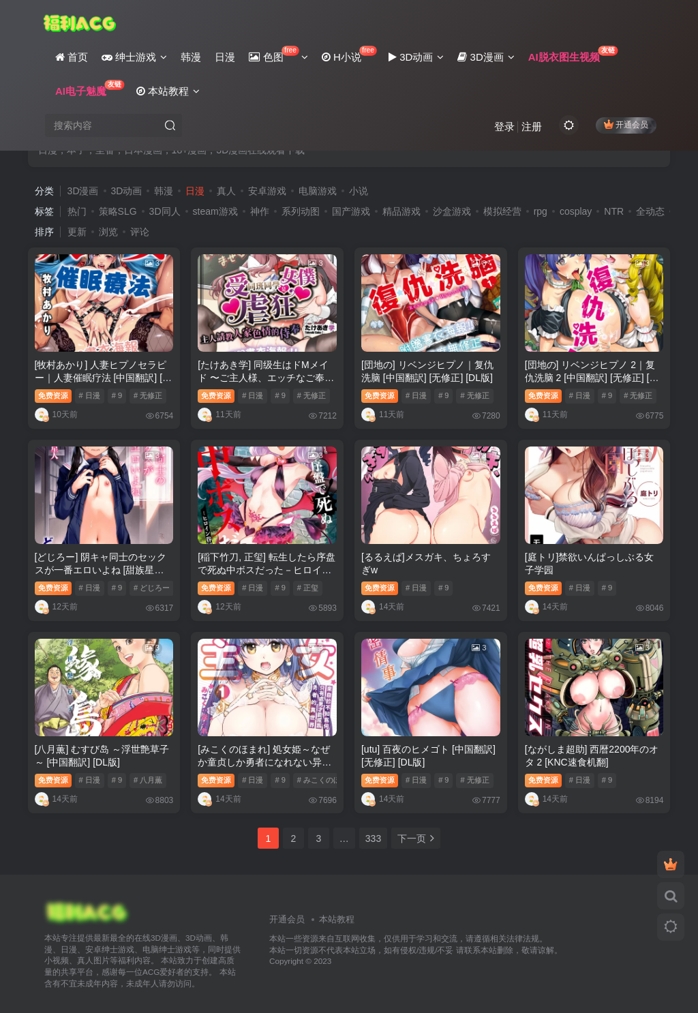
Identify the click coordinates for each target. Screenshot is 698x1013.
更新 (77, 231)
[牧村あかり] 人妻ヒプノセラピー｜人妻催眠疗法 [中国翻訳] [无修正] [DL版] (103, 378)
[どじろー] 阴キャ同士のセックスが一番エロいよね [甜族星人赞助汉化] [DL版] (101, 570)
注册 (531, 126)
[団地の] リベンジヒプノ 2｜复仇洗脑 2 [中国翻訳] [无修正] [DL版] (593, 378)
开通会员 (626, 124)
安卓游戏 (267, 190)
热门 (77, 211)
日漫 (194, 190)
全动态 (650, 211)
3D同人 (165, 211)
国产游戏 (351, 211)
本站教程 (336, 919)
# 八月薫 (148, 780)
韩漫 (163, 190)
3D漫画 (83, 190)
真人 (226, 190)
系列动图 (301, 211)
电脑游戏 (318, 190)
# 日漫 (89, 395)
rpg (540, 211)
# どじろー (152, 588)
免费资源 (53, 395)
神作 (259, 211)
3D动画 (126, 190)
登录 (504, 126)
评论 (139, 231)
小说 (358, 190)
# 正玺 (307, 588)
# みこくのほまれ (326, 780)
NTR (614, 211)
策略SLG (118, 211)
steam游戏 (215, 211)
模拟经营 (502, 211)
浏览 (108, 231)
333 (373, 838)
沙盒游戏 (452, 211)
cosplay (576, 211)
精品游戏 (401, 211)
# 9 (117, 395)
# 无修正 (148, 395)
